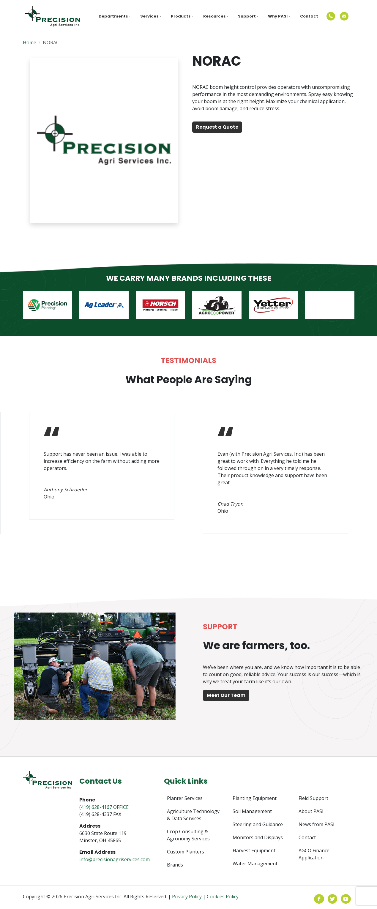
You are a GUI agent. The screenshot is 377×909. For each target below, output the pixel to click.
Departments (113, 16)
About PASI (311, 811)
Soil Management (252, 811)
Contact (309, 16)
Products (181, 16)
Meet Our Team (226, 695)
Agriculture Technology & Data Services (193, 815)
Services (149, 16)
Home (29, 42)
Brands (175, 864)
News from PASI (317, 824)
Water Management (255, 863)
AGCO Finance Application (314, 854)
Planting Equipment (255, 798)
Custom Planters (185, 851)
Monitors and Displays (258, 837)
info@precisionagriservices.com (114, 859)
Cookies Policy (223, 896)
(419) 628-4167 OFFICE (104, 807)
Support (247, 16)
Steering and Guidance (258, 824)
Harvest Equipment (254, 850)
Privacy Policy (187, 896)
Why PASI (278, 16)
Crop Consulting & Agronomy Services (188, 835)
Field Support (313, 798)
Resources (214, 16)
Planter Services (185, 798)
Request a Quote (217, 127)
